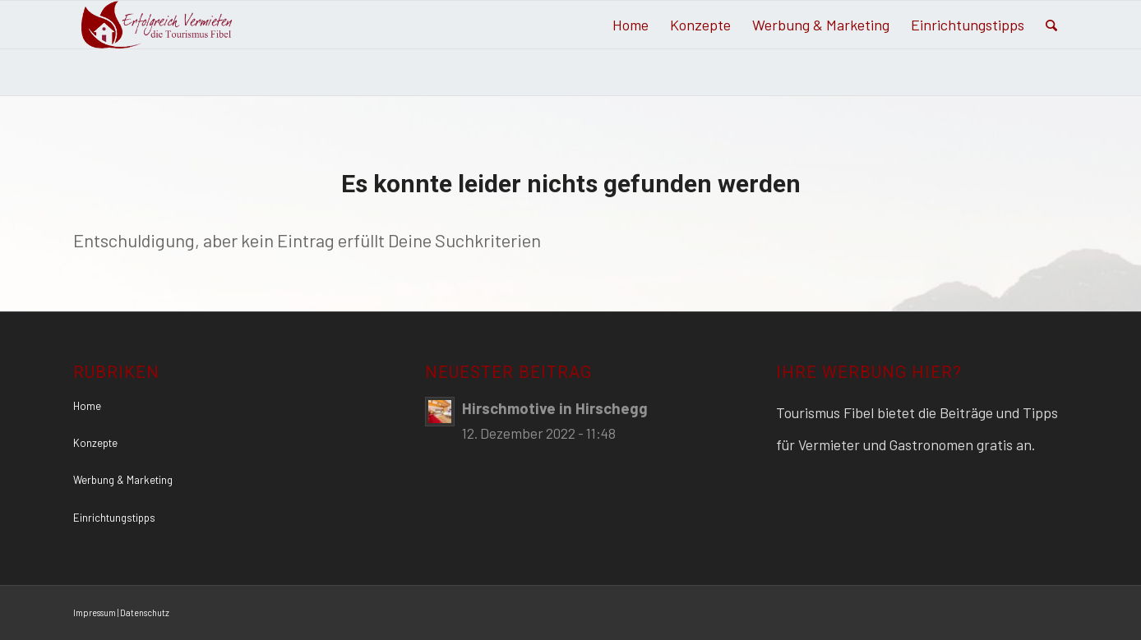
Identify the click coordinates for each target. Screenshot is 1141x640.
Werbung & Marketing (123, 479)
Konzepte (95, 442)
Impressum (94, 612)
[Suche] (1051, 24)
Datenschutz (144, 612)
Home (87, 405)
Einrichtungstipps (114, 517)
